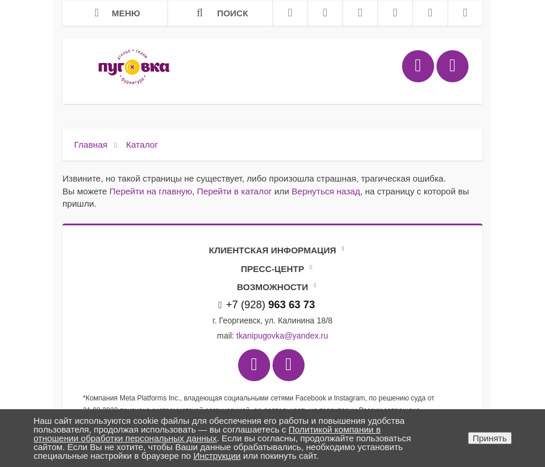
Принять (490, 438)
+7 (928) (266, 305)
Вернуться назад (326, 191)
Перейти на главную (151, 191)
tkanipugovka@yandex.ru (282, 335)
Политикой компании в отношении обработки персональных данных (207, 433)
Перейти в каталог (234, 191)
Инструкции (216, 456)
